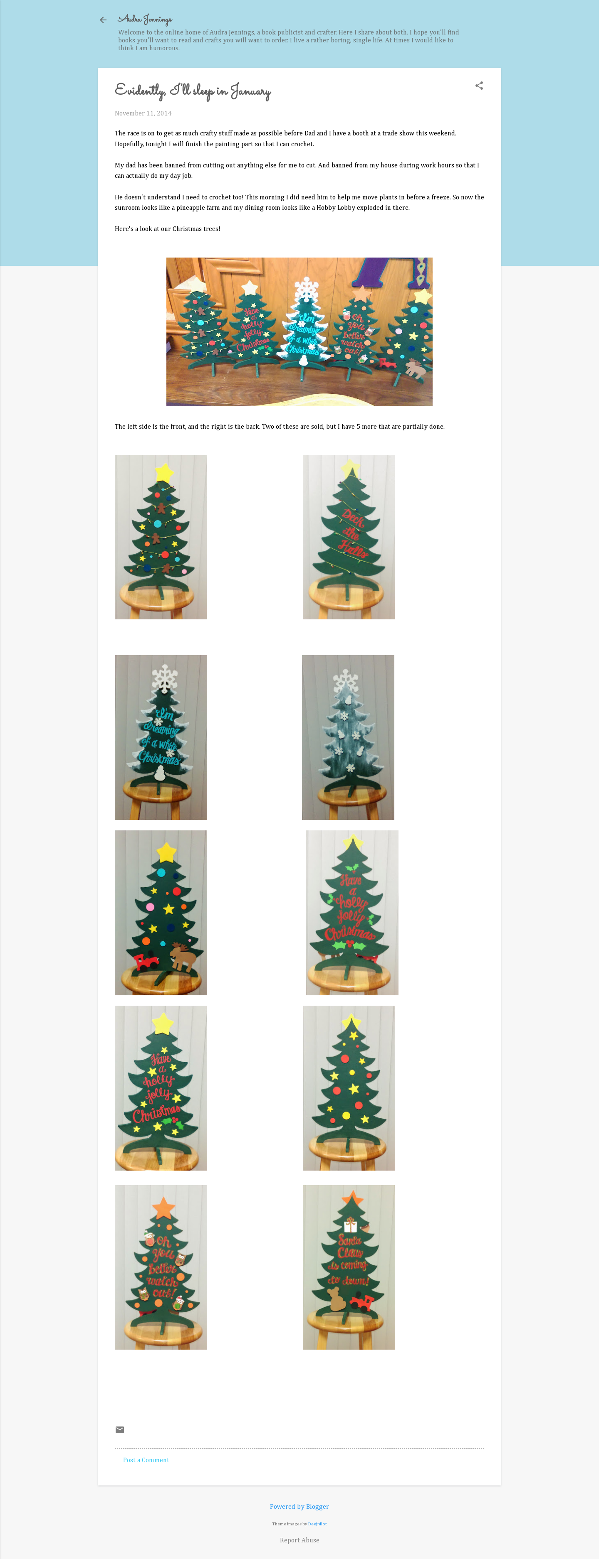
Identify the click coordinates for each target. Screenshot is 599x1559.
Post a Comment (146, 1460)
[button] (479, 87)
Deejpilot (317, 1524)
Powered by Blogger (299, 1507)
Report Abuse (299, 1540)
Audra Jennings (144, 19)
